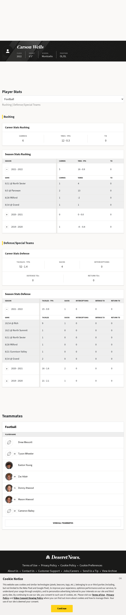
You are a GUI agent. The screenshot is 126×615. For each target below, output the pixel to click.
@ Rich (11, 323)
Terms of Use (29, 565)
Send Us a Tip (90, 571)
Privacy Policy (49, 565)
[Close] (120, 580)
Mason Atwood (19, 499)
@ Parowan (13, 190)
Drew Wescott (18, 442)
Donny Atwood (19, 488)
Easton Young (18, 465)
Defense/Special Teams (26, 105)
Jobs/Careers (71, 571)
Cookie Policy (68, 565)
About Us (13, 571)
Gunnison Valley (16, 351)
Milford (11, 197)
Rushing (7, 105)
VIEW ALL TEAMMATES (63, 523)
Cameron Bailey (19, 510)
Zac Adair (16, 476)
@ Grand (12, 204)
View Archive (109, 571)
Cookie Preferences (91, 565)
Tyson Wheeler (19, 453)
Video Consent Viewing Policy (28, 599)
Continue (61, 609)
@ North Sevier (15, 183)
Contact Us (28, 571)
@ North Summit (16, 330)
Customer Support (49, 571)
